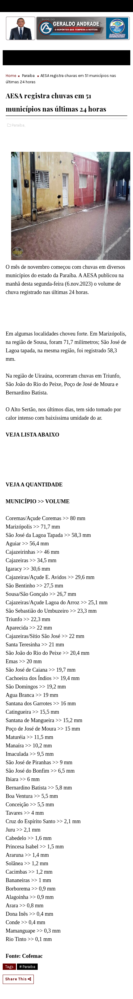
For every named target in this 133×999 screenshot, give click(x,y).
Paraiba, (18, 125)
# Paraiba (27, 966)
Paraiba (28, 75)
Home (11, 75)
